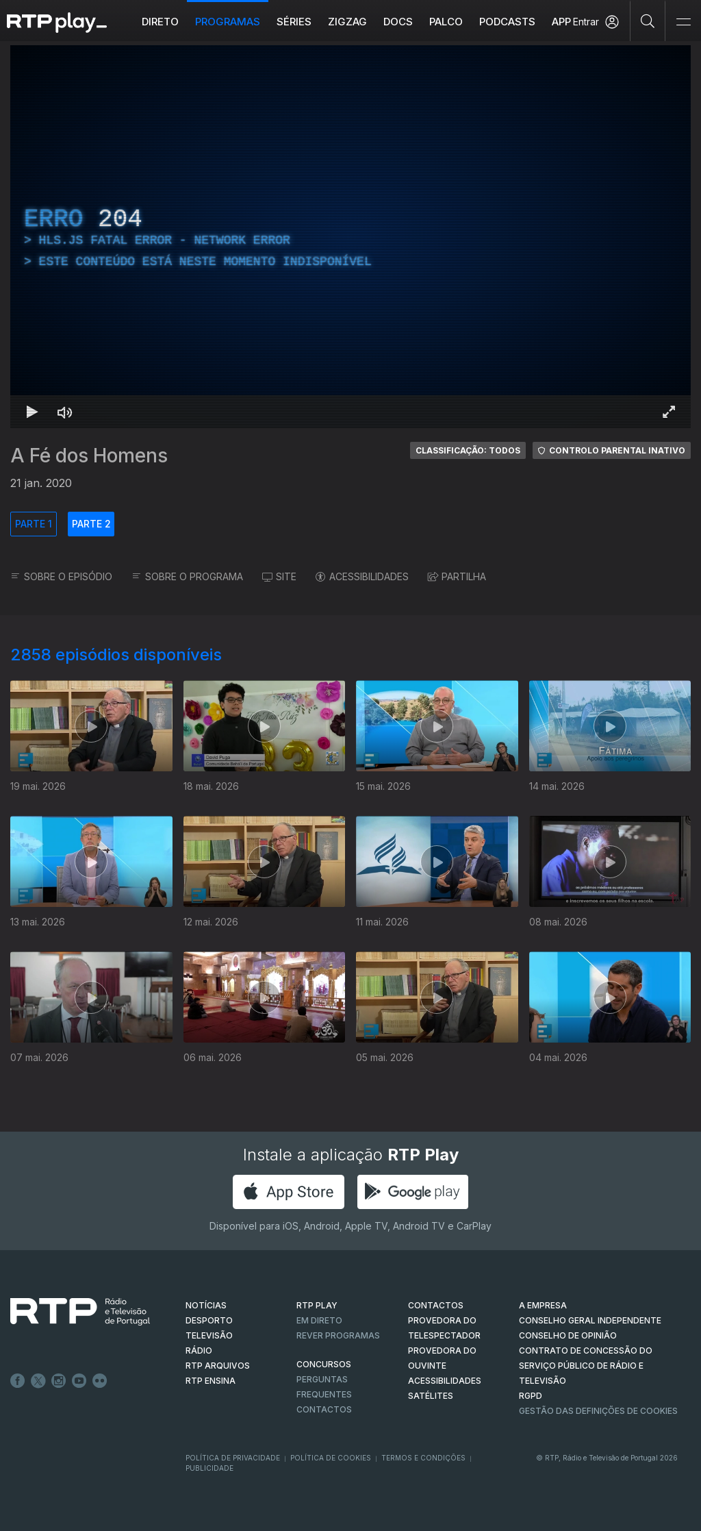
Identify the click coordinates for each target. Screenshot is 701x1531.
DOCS (398, 21)
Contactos (324, 1409)
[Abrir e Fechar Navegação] (683, 22)
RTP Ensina (210, 1381)
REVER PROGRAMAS (338, 1335)
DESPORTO (209, 1320)
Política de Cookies (330, 1458)
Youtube (79, 1381)
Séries (294, 21)
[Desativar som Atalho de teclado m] (65, 411)
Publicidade (209, 1468)
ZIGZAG (347, 21)
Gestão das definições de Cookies (598, 1411)
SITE (279, 576)
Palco (446, 21)
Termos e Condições (423, 1458)
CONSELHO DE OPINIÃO (568, 1335)
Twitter (38, 1381)
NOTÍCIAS (206, 1305)
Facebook (17, 1381)
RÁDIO (199, 1350)
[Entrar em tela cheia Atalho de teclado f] (668, 411)
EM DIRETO (319, 1320)
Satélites (430, 1396)
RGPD (530, 1396)
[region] (350, 236)
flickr (99, 1381)
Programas (227, 21)
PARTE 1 (33, 524)
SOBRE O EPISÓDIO (61, 576)
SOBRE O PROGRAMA (187, 576)
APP (561, 21)
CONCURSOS (323, 1364)
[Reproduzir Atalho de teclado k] (32, 411)
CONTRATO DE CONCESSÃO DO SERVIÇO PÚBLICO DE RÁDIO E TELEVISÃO (585, 1365)
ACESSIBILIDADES (362, 576)
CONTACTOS (435, 1305)
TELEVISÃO (209, 1335)
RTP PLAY (316, 1305)
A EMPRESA (543, 1305)
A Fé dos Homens (89, 455)
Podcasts (507, 21)
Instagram (58, 1381)
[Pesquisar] (647, 20)
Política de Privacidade (233, 1458)
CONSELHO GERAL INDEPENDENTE (590, 1320)
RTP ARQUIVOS (218, 1365)
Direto (160, 21)
